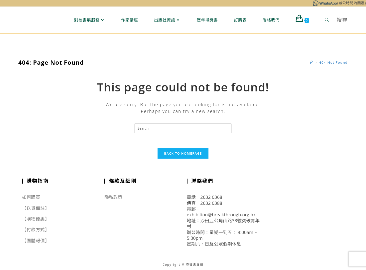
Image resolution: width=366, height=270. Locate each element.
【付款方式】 (35, 230)
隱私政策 (113, 197)
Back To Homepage (183, 153)
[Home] (312, 62)
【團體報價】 (35, 241)
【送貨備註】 (35, 208)
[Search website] (327, 20)
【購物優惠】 (35, 219)
